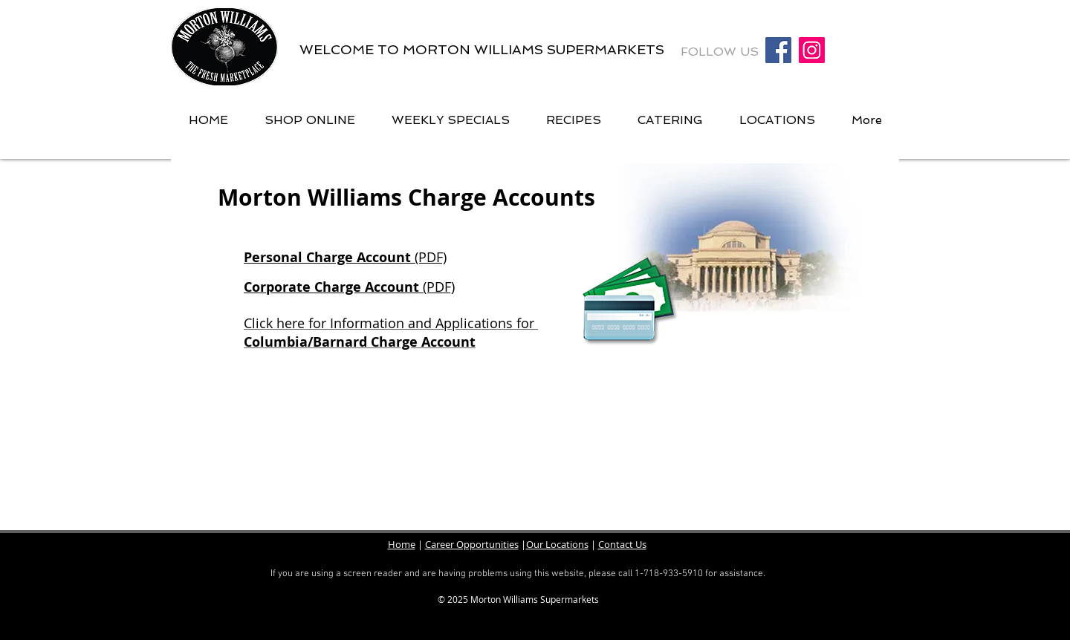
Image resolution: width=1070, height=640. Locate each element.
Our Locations (557, 544)
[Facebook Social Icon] (778, 50)
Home (401, 544)
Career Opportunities (472, 544)
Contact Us (622, 544)
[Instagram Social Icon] (812, 50)
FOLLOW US (721, 52)
